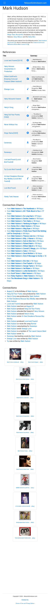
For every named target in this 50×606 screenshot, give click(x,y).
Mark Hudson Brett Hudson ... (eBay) (25, 379)
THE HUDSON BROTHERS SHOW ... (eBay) (25, 538)
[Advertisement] (25, 567)
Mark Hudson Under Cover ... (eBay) (25, 469)
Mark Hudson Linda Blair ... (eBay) (25, 397)
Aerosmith (19, 35)
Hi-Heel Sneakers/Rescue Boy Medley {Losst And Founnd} (13, 178)
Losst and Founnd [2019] (13, 60)
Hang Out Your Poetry (14, 294)
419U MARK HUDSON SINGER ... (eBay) (25, 506)
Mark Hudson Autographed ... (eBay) (25, 416)
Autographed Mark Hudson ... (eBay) (25, 522)
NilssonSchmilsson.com (35, 3)
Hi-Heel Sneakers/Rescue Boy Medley (21, 299)
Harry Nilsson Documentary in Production (9, 68)
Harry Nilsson (17, 37)
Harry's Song (8, 107)
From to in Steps (25, 209)
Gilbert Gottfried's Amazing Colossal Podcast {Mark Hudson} (13, 78)
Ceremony (8, 143)
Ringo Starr (11, 35)
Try (23, 334)
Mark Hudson (32, 291)
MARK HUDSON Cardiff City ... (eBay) (25, 487)
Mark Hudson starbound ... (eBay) (15, 362)
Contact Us (25, 600)
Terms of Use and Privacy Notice (25, 603)
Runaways (8, 152)
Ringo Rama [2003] (11, 133)
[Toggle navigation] (5, 3)
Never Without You (11, 125)
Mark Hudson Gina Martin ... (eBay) (25, 432)
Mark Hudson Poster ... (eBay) (25, 451)
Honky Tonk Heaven (11, 197)
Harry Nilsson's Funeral (12, 99)
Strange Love (9, 89)
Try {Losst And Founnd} (12, 169)
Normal (33, 324)
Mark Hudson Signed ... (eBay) (35, 362)
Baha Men (31, 37)
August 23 (10, 291)
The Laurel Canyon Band (37, 331)
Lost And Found (10, 188)
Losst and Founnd (13, 304)
